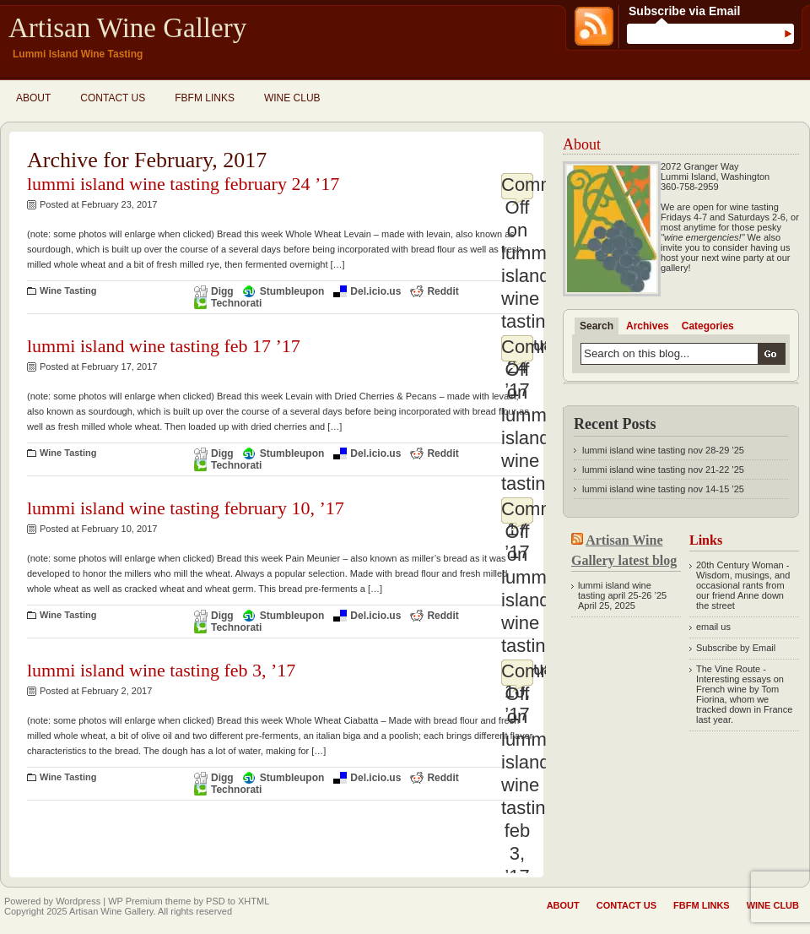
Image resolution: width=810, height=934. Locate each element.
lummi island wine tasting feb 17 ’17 (163, 345)
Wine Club (292, 98)
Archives (647, 326)
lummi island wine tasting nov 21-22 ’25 (663, 469)
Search (596, 326)
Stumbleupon (292, 291)
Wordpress (78, 901)
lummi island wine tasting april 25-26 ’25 (622, 590)
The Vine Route (728, 669)
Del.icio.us (375, 291)
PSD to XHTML (237, 901)
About (33, 98)
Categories (708, 326)
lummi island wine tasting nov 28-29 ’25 (663, 450)
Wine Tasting (68, 290)
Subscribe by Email (735, 648)
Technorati (236, 303)
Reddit (442, 291)
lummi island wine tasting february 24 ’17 (183, 183)
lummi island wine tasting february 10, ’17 (185, 508)
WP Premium (135, 901)
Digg (222, 291)
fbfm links (205, 98)
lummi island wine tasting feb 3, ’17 (161, 670)
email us (713, 627)
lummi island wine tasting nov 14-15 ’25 (663, 489)
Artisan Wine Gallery (127, 28)
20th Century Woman (740, 565)
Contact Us (112, 98)
